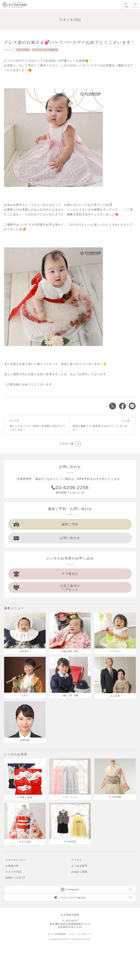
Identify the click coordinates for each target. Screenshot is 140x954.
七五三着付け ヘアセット (47, 587)
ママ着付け (46, 574)
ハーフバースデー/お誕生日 (45, 50)
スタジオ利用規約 (57, 934)
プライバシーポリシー (80, 934)
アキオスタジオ (93, 897)
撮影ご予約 (46, 524)
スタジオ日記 (23, 50)
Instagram (96, 889)
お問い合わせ (47, 538)
